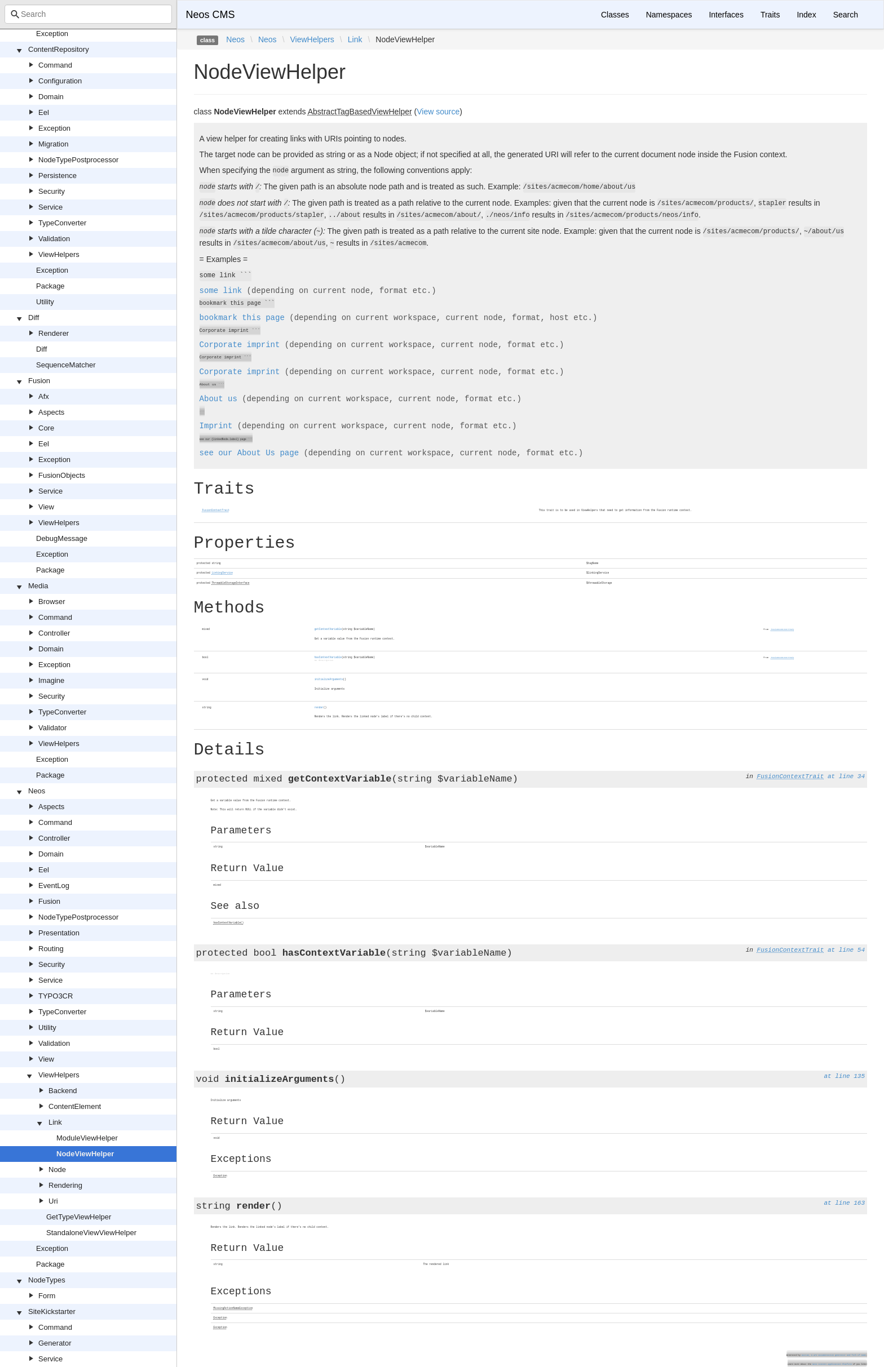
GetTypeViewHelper (78, 1217)
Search (845, 14)
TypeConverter (62, 223)
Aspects (51, 412)
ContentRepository (58, 49)
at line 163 (844, 1203)
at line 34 (846, 776)
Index (806, 14)
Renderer (53, 333)
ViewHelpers (58, 254)
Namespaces (669, 14)
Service (50, 207)
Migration (53, 144)
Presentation (58, 933)
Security (51, 191)
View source (438, 111)
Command (55, 65)
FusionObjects (61, 475)
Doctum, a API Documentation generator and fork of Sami (834, 1355)
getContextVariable (328, 629)
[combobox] (88, 14)
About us (218, 398)
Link (55, 1122)
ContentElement (74, 1106)
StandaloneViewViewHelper (91, 1232)
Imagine (51, 680)
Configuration (60, 81)
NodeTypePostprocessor (78, 160)
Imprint (216, 425)
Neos (36, 791)
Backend (62, 1090)
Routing (51, 948)
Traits (770, 14)
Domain (51, 96)
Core (46, 428)
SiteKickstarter (52, 1311)
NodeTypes (46, 1280)
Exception (52, 33)
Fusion (39, 380)
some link (221, 290)
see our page (249, 453)
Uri (53, 1201)
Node (57, 1169)
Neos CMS (210, 14)
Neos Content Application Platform (832, 1364)
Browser (51, 601)
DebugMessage (61, 538)
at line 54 (846, 950)
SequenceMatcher (66, 365)
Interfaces (726, 14)
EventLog (53, 885)
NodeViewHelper (85, 1153)
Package (50, 286)
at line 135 (844, 1076)
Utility (45, 302)
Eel (43, 112)
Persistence (57, 175)
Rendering (65, 1185)
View (46, 507)
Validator (52, 728)
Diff (33, 317)
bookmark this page (242, 317)
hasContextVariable (328, 657)
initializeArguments (329, 679)
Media (38, 586)
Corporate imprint (240, 344)
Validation (54, 238)
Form (46, 1295)
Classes (615, 14)
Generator (55, 1343)
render (319, 707)
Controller (54, 633)
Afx (43, 396)
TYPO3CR (55, 996)
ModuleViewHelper (87, 1138)
